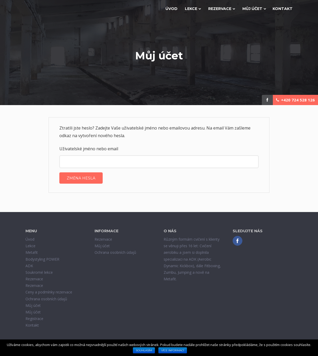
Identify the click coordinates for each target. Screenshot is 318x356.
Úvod (171, 8)
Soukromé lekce (39, 272)
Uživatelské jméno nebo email (88, 149)
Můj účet (254, 8)
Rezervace (221, 8)
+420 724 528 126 (295, 99)
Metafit (31, 252)
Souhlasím (144, 350)
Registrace (34, 318)
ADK (29, 265)
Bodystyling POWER (42, 259)
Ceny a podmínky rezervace (48, 292)
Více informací (172, 350)
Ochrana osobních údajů (46, 298)
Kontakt (283, 8)
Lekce (193, 8)
